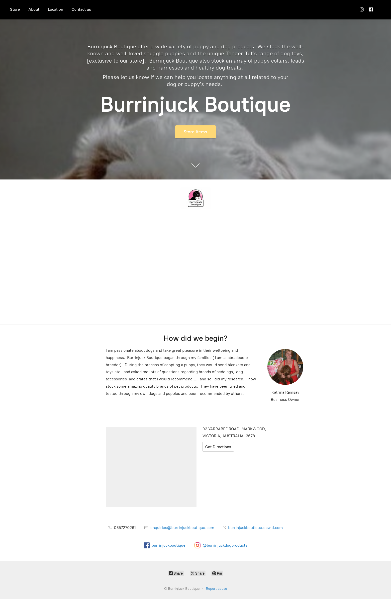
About (33, 9)
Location (55, 9)
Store (15, 9)
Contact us (81, 9)
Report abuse (216, 589)
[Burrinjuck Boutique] (195, 198)
